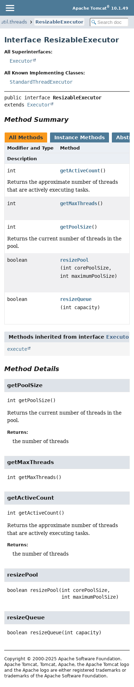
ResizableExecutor (59, 22)
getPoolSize (75, 227)
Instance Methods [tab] (79, 137)
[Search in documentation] (109, 22)
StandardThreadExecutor (41, 82)
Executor (21, 61)
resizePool (74, 260)
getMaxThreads (78, 203)
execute (17, 349)
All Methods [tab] (26, 137)
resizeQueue (75, 299)
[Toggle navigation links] (10, 8)
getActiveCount (80, 170)
